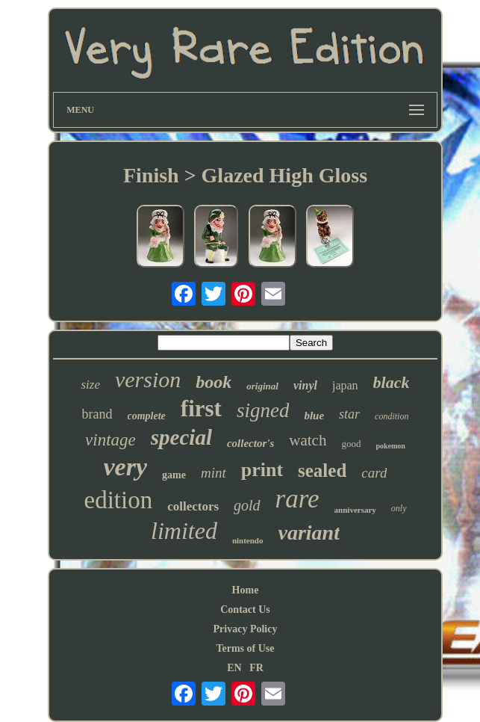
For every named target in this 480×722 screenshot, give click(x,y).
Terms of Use (245, 648)
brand (97, 414)
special (181, 437)
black (391, 382)
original (262, 386)
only (399, 508)
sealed (322, 470)
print (262, 470)
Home (245, 590)
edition (118, 500)
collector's (250, 443)
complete (147, 416)
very (126, 467)
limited (184, 530)
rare (297, 498)
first (201, 408)
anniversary (355, 509)
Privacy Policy (245, 629)
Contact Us (245, 609)
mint (213, 473)
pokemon (390, 446)
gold (247, 505)
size (90, 384)
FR (256, 667)
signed (263, 410)
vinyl (305, 385)
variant (308, 532)
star (349, 414)
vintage (110, 440)
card (374, 473)
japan (345, 385)
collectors (193, 506)
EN (234, 667)
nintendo (248, 540)
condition (391, 416)
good (351, 443)
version (148, 379)
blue (314, 416)
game (174, 475)
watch (307, 440)
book (213, 382)
